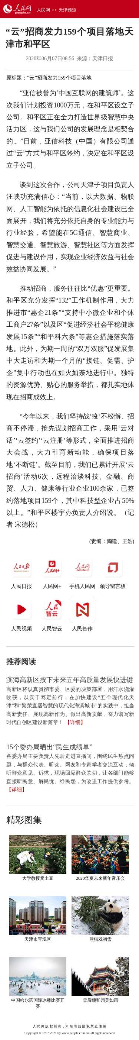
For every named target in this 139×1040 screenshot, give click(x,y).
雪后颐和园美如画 (100, 1000)
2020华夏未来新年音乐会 (100, 878)
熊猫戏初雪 (100, 939)
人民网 (43, 10)
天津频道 (67, 10)
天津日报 (102, 58)
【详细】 (75, 722)
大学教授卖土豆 (37, 878)
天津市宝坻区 (37, 939)
